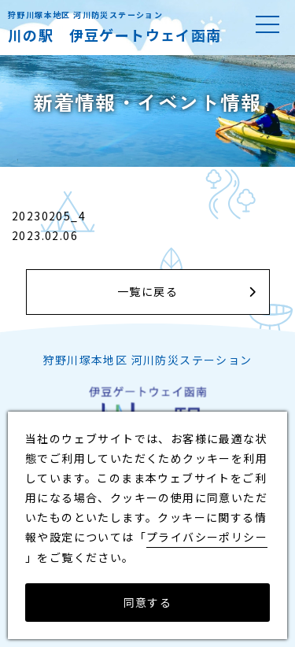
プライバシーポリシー (206, 537)
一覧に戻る (147, 291)
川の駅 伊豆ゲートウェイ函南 (115, 34)
